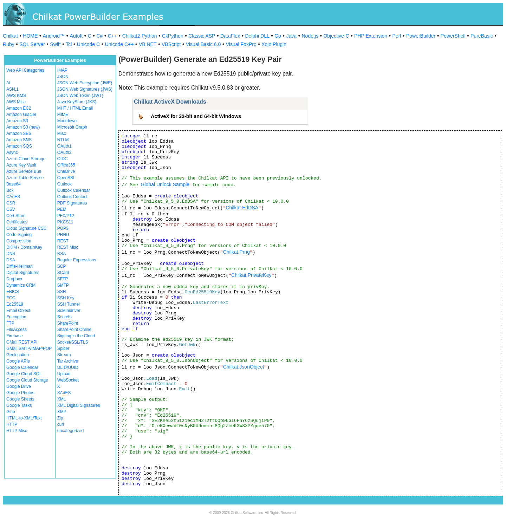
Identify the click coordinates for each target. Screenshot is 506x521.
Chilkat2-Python (139, 36)
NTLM (63, 139)
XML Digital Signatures (78, 405)
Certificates (16, 222)
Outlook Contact (72, 196)
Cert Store (16, 215)
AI (8, 82)
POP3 (63, 228)
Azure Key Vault (21, 165)
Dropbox (14, 278)
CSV (10, 209)
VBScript (171, 44)
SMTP (63, 285)
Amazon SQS (19, 146)
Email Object (18, 310)
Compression (18, 241)
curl (60, 424)
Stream (64, 354)
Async (12, 152)
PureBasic (482, 36)
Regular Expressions (76, 260)
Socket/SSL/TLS (72, 342)
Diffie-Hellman (19, 266)
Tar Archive (67, 361)
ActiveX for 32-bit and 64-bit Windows (196, 116)
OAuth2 (64, 152)
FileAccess (16, 329)
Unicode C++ (119, 44)
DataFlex (230, 36)
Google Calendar (22, 367)
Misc (61, 133)
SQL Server (32, 44)
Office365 (66, 165)
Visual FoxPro (241, 44)
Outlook (64, 184)
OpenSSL (66, 177)
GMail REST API (21, 342)
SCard (63, 272)
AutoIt (76, 36)
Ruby (8, 44)
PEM (61, 209)
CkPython (172, 36)
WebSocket (68, 380)
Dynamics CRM (20, 285)
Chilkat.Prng (236, 252)
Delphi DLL (257, 36)
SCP (61, 266)
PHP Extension (370, 36)
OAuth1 (64, 146)
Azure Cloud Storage (25, 158)
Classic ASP (201, 36)
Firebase (14, 335)
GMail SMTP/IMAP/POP (29, 348)
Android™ (54, 36)
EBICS (12, 291)
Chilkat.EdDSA (242, 207)
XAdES (64, 392)
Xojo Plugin (273, 44)
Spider (63, 348)
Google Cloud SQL (24, 373)
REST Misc (67, 247)
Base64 (13, 184)
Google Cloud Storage (27, 380)
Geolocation (17, 354)
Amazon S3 (17, 120)
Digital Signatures (22, 272)
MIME (62, 114)
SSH (61, 291)
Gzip (10, 411)
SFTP (62, 278)
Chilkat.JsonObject (243, 367)
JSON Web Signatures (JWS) (84, 89)
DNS (10, 253)
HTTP (11, 424)
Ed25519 (14, 304)
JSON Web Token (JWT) (80, 95)
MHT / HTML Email (75, 108)
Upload (64, 373)
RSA (61, 253)
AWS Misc (16, 101)
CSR (10, 203)
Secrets (64, 316)
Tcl (69, 44)
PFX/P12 (65, 215)
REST (63, 241)
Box (10, 190)
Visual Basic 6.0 (203, 44)
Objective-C (336, 36)
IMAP (62, 70)
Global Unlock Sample (165, 184)
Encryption (16, 316)
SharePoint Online (74, 329)
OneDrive (66, 171)
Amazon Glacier (21, 114)
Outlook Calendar (73, 190)
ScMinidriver (68, 310)
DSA (10, 260)
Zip (60, 418)
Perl (397, 36)
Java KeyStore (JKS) (76, 101)
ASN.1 (12, 89)
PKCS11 (65, 222)
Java (291, 36)
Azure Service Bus (23, 171)
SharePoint (67, 323)
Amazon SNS (19, 139)
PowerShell (453, 36)
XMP (61, 411)
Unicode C (88, 44)
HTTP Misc (16, 430)
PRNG (63, 234)
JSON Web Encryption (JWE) (84, 82)
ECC (10, 297)
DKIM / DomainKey (24, 247)
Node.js (310, 36)
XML (61, 399)
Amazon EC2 (18, 108)
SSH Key (65, 297)
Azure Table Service (25, 177)
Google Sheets (20, 399)
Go (277, 36)
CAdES (13, 196)
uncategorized (70, 430)
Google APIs (18, 361)
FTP (10, 323)
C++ (112, 36)
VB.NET (148, 44)
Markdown (67, 120)
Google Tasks (19, 405)
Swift (55, 44)
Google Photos (20, 392)
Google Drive (18, 386)
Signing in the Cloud (76, 335)
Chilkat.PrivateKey (251, 275)
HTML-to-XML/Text (24, 418)
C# (99, 36)
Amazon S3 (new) (23, 127)
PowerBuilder (420, 36)
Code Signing (19, 234)
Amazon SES (18, 133)
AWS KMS (16, 95)
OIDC (62, 158)
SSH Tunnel (68, 304)
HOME (30, 36)
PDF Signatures (72, 203)
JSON (63, 76)
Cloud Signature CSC (26, 228)
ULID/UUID (67, 367)
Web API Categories (25, 70)
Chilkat (10, 36)
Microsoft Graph (72, 127)
